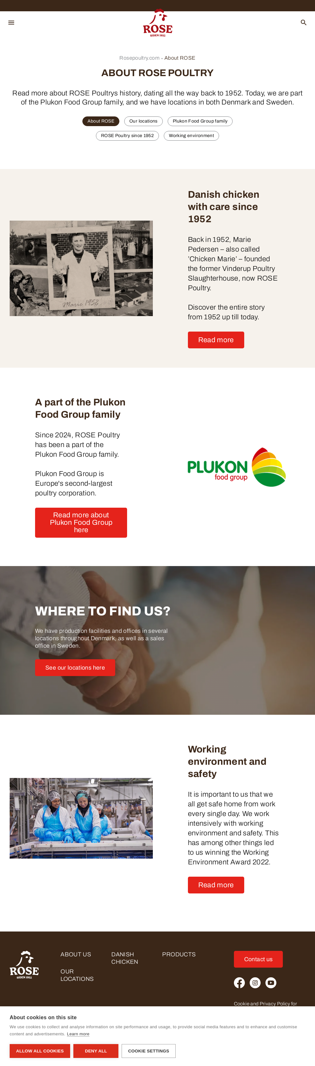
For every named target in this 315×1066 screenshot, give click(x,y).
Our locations (143, 121)
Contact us (258, 959)
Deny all (96, 1051)
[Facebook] (239, 982)
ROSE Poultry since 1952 (127, 135)
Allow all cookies (40, 1051)
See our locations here (75, 667)
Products (179, 954)
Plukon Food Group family (200, 121)
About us (75, 954)
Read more (216, 340)
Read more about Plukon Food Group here (81, 522)
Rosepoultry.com (139, 58)
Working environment (191, 135)
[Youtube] (270, 982)
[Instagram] (255, 982)
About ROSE (180, 58)
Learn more (78, 1033)
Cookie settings (148, 1051)
